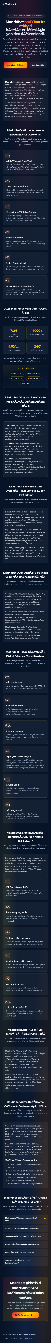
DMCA (21, 1339)
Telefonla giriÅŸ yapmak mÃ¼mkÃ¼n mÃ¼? (23, 1236)
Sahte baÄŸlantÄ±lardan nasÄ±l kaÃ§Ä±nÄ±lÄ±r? (18, 1261)
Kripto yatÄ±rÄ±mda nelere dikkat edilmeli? (22, 1244)
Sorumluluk (29, 1339)
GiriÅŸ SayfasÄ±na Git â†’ (25, 1315)
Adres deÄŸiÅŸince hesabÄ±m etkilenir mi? (22, 1228)
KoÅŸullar (14, 1339)
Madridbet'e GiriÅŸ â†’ (16, 65)
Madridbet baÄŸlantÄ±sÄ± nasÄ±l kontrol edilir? (22, 1219)
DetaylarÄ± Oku (38, 65)
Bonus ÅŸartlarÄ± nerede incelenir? (19, 1252)
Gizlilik (6, 1339)
